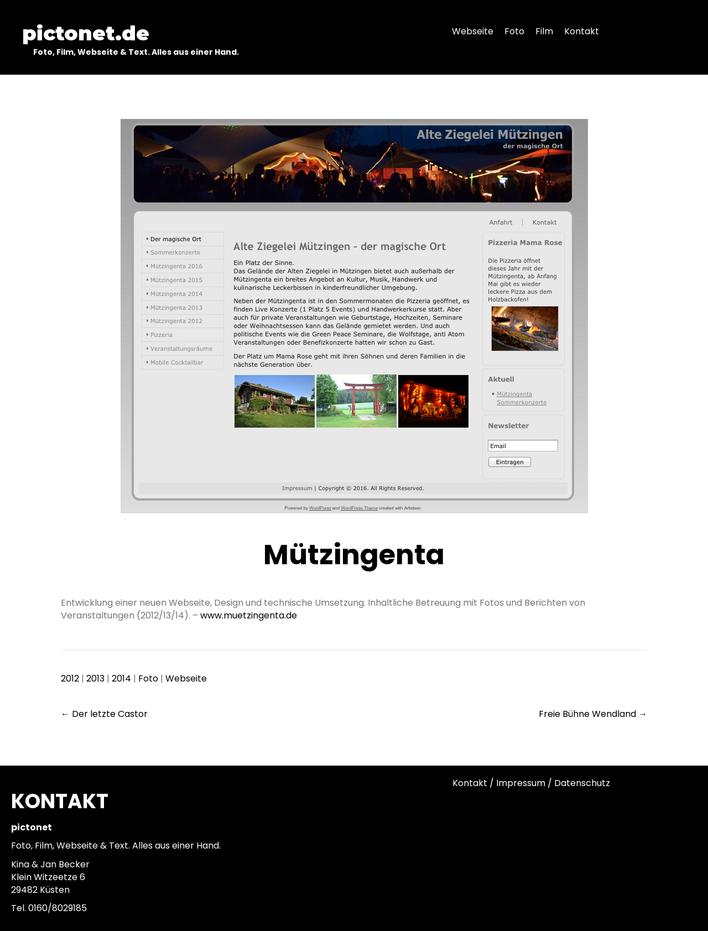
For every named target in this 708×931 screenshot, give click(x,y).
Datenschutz (582, 783)
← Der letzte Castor (104, 714)
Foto (148, 678)
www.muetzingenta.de (248, 615)
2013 (95, 678)
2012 (70, 678)
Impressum (520, 783)
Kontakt (469, 783)
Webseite (186, 678)
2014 (121, 678)
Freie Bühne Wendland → (593, 714)
